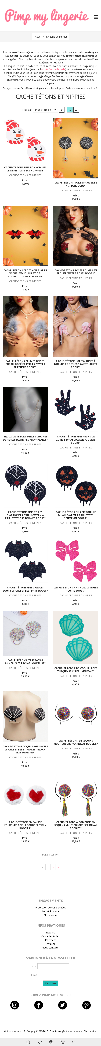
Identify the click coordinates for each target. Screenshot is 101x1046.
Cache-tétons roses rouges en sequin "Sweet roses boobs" (76, 272)
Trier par (27, 109)
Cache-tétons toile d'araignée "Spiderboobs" (76, 184)
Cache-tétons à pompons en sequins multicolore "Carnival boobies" (75, 825)
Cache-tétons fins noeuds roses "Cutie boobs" (76, 589)
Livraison (50, 944)
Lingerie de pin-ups (56, 36)
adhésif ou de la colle (53, 69)
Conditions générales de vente (66, 1031)
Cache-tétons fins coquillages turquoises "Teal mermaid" (75, 669)
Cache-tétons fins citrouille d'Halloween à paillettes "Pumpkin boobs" (76, 515)
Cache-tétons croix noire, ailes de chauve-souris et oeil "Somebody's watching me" (25, 273)
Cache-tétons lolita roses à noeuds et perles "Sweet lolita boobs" (76, 364)
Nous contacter (50, 947)
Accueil (38, 36)
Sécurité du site (50, 911)
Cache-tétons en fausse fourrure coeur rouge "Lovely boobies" (25, 825)
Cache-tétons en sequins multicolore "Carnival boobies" (76, 742)
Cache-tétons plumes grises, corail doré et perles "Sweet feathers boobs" (25, 364)
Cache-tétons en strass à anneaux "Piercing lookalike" (25, 661)
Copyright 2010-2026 (37, 1031)
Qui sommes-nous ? (14, 1031)
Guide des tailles (50, 936)
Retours (50, 932)
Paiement (50, 940)
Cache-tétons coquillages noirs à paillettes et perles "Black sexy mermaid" (25, 749)
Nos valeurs (50, 915)
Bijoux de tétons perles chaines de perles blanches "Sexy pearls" (25, 438)
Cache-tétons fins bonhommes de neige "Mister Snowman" (25, 169)
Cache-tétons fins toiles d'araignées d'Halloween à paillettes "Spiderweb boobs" (25, 515)
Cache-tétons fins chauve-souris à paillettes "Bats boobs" (25, 589)
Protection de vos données (50, 907)
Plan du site (90, 1031)
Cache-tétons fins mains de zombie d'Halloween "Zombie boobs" (75, 439)
